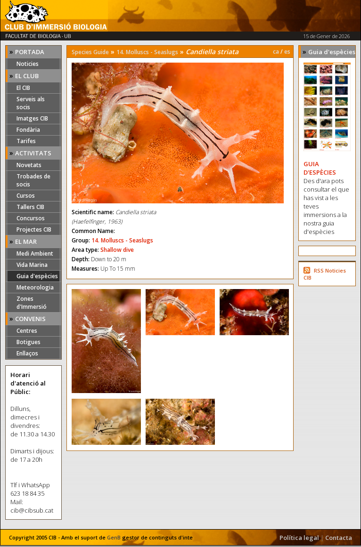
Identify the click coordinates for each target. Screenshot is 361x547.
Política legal (299, 537)
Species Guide (90, 52)
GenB (114, 537)
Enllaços (27, 353)
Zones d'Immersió (31, 303)
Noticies (27, 64)
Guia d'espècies (37, 276)
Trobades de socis (33, 180)
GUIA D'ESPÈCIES (320, 168)
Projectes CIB (33, 229)
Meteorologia (35, 287)
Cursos (25, 196)
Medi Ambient (34, 253)
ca (276, 52)
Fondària (28, 130)
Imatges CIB (32, 118)
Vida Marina (32, 265)
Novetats (28, 165)
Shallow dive (117, 250)
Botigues (28, 342)
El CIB (23, 88)
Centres (26, 331)
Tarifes (26, 141)
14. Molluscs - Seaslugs (147, 52)
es (287, 52)
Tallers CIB (30, 207)
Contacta (338, 537)
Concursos (30, 218)
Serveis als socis (30, 103)
